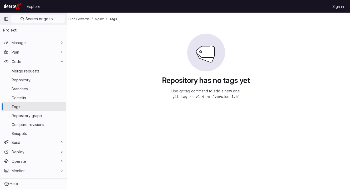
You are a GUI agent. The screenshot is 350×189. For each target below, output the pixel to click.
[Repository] (33, 80)
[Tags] (33, 106)
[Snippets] (33, 133)
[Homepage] (13, 6)
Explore (33, 6)
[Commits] (33, 97)
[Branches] (33, 89)
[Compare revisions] (33, 124)
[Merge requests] (33, 71)
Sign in (338, 6)
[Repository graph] (33, 115)
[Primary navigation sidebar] (6, 19)
